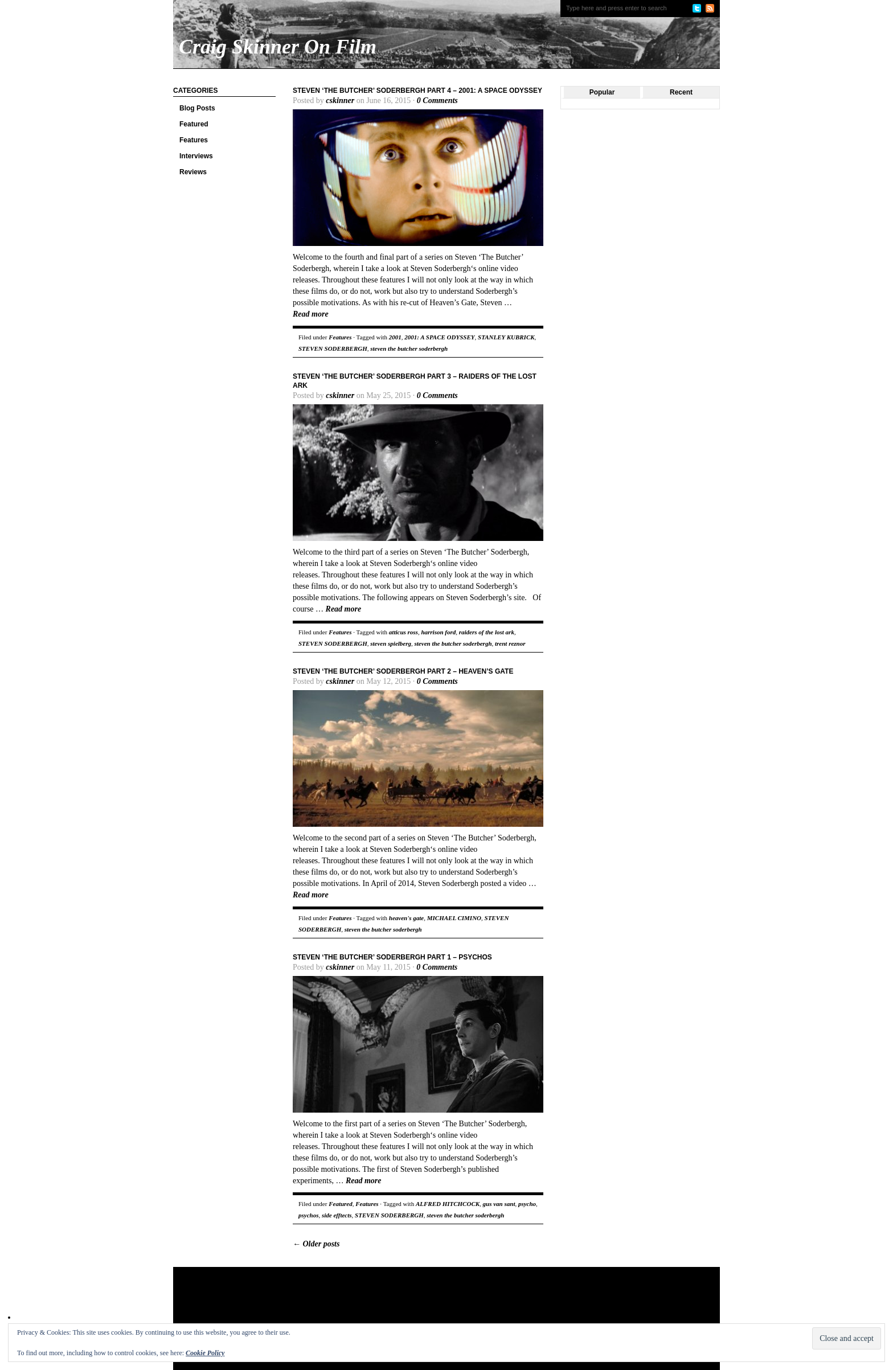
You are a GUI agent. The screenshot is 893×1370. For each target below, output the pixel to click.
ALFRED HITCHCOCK (448, 1203)
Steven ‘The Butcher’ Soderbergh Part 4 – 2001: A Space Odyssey (417, 91)
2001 (395, 337)
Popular (602, 92)
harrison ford (438, 632)
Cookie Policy (205, 1353)
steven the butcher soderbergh (409, 348)
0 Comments (437, 100)
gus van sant (499, 1203)
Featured (193, 124)
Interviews (196, 156)
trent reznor (510, 643)
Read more (311, 314)
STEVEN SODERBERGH (332, 348)
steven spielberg (390, 643)
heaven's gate (406, 917)
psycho (527, 1203)
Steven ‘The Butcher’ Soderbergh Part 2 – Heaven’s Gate (403, 671)
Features (193, 140)
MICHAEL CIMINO (454, 917)
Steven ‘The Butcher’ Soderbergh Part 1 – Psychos (392, 957)
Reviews (193, 172)
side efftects (337, 1215)
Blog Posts (197, 108)
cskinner (340, 100)
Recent (681, 92)
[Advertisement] (392, 1304)
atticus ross (403, 632)
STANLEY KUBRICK (506, 337)
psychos (308, 1215)
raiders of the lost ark (486, 632)
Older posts (316, 1244)
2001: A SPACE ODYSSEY (439, 337)
